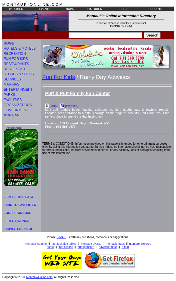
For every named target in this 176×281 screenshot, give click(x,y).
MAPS (69, 9)
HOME (9, 43)
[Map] (54, 106)
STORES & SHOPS (19, 74)
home (50, 246)
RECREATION (15, 54)
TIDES (123, 9)
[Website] (71, 106)
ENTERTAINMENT (18, 90)
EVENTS (44, 9)
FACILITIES (13, 100)
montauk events (91, 243)
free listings (66, 246)
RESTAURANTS (16, 64)
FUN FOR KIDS (16, 59)
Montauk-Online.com (39, 277)
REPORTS (155, 9)
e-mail (125, 246)
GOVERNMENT (16, 110)
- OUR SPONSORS (17, 213)
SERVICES (12, 79)
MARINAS (11, 84)
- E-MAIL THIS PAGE (19, 197)
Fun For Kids (58, 77)
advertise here (108, 246)
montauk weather (36, 243)
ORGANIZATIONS (18, 105)
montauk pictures (140, 243)
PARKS (9, 95)
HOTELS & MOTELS (20, 48)
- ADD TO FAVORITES (20, 205)
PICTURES (94, 9)
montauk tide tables (64, 243)
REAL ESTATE (15, 69)
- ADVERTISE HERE (18, 229)
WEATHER (16, 9)
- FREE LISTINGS (16, 221)
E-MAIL (61, 237)
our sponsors (86, 246)
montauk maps (115, 243)
